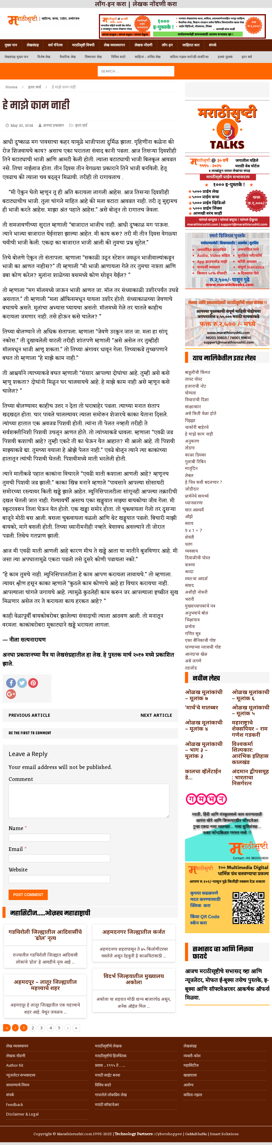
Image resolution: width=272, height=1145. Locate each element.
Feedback (14, 1104)
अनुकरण (192, 441)
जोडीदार (192, 489)
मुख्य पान (11, 45)
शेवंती (189, 537)
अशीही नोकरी (196, 592)
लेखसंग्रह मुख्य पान (16, 57)
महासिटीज (191, 1065)
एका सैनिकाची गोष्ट (200, 640)
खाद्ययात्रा (190, 1075)
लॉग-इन (167, 45)
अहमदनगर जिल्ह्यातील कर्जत (133, 931)
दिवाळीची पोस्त (197, 558)
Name (17, 828)
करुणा (190, 565)
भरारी (189, 599)
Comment (21, 779)
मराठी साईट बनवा (107, 1075)
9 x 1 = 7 (193, 530)
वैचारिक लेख (68, 57)
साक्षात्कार (193, 406)
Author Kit (14, 1065)
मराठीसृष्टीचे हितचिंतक (111, 1056)
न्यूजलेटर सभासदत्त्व (20, 1075)
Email (17, 849)
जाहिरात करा (190, 45)
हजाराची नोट (195, 386)
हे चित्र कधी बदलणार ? (203, 482)
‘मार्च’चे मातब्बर (201, 707)
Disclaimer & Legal (22, 1114)
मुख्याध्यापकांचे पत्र (200, 606)
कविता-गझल (192, 1095)
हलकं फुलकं (225, 57)
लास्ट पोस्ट (193, 379)
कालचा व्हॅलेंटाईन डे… (203, 774)
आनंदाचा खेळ (196, 654)
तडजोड (191, 668)
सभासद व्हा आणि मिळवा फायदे (223, 953)
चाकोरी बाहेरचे (197, 427)
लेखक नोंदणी (143, 45)
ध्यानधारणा (194, 503)
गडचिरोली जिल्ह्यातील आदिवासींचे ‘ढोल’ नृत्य (45, 934)
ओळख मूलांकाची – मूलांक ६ (251, 695)
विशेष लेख (43, 57)
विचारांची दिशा (197, 399)
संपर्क (212, 45)
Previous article (29, 715)
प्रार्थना (190, 626)
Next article (156, 715)
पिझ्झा (190, 420)
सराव (189, 523)
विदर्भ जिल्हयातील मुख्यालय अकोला (134, 979)
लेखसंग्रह (33, 45)
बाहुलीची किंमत (197, 372)
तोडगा (190, 448)
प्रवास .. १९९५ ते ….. (110, 1065)
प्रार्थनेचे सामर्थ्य (197, 496)
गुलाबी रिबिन (195, 461)
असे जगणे (193, 661)
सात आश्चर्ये (194, 510)
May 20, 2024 (21, 125)
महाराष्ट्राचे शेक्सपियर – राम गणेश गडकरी (250, 728)
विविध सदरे (118, 57)
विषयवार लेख (93, 57)
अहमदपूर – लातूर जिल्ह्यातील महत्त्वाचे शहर (45, 985)
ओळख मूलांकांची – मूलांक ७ (204, 695)
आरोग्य (188, 1085)
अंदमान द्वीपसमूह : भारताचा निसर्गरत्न (250, 777)
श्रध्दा (189, 571)
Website (18, 870)
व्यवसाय (191, 551)
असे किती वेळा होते (200, 413)
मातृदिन (191, 468)
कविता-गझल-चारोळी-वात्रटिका (189, 57)
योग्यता (190, 393)
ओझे (189, 516)
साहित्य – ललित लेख (148, 57)
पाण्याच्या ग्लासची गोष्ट (203, 647)
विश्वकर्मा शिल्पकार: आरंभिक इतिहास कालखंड (250, 753)
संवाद (189, 585)
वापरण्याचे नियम (17, 1085)
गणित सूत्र (193, 633)
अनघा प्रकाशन (53, 125)
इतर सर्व (247, 57)
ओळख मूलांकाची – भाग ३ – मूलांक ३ (204, 750)
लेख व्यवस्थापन (114, 45)
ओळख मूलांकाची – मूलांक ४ (204, 725)
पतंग (188, 544)
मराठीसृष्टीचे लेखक (108, 1046)
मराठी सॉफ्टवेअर (107, 1104)
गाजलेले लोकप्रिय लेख (111, 1095)
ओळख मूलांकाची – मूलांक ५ (251, 710)
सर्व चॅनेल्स (55, 45)
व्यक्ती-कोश (192, 1056)
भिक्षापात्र (192, 620)
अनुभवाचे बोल (196, 613)
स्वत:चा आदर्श (196, 578)
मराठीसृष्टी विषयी (83, 45)
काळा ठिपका (195, 455)
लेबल (189, 475)
